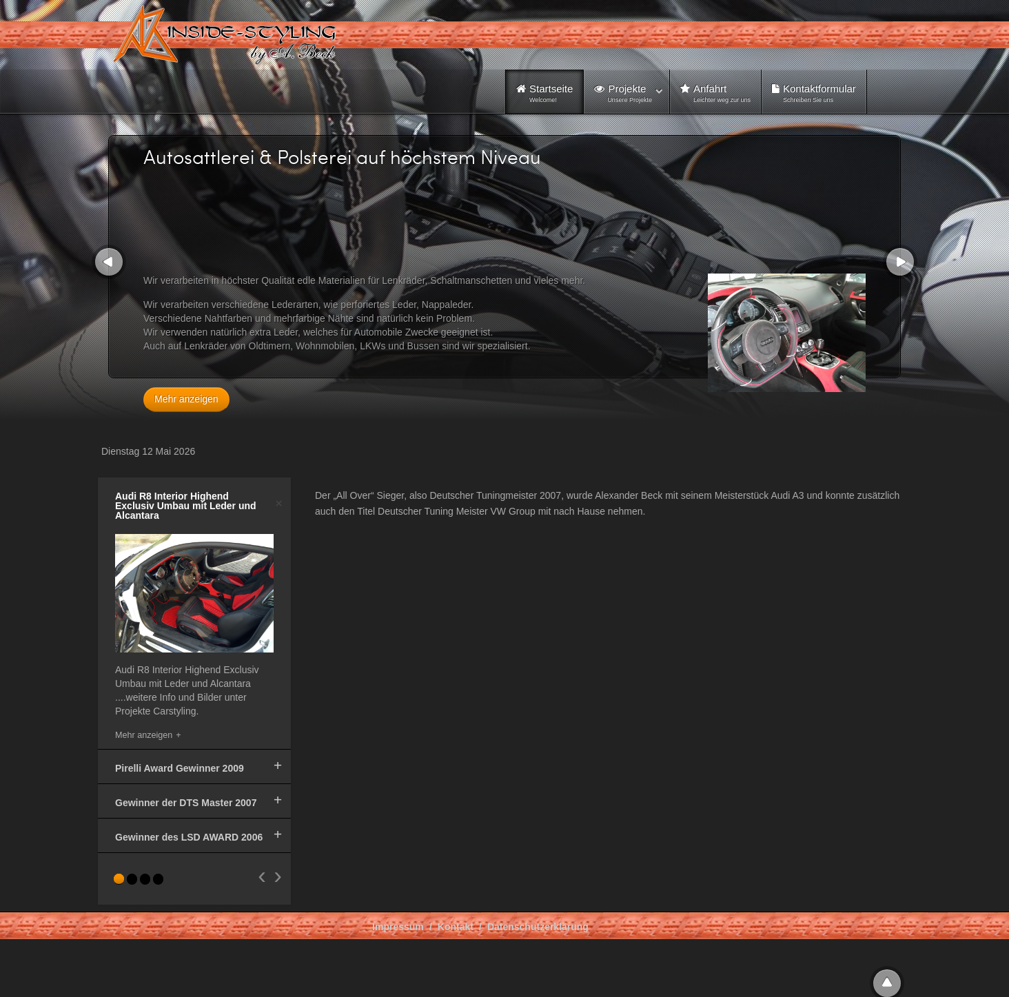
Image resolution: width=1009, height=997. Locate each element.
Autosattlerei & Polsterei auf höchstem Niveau (342, 156)
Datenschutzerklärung (538, 926)
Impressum (398, 926)
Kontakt (455, 926)
